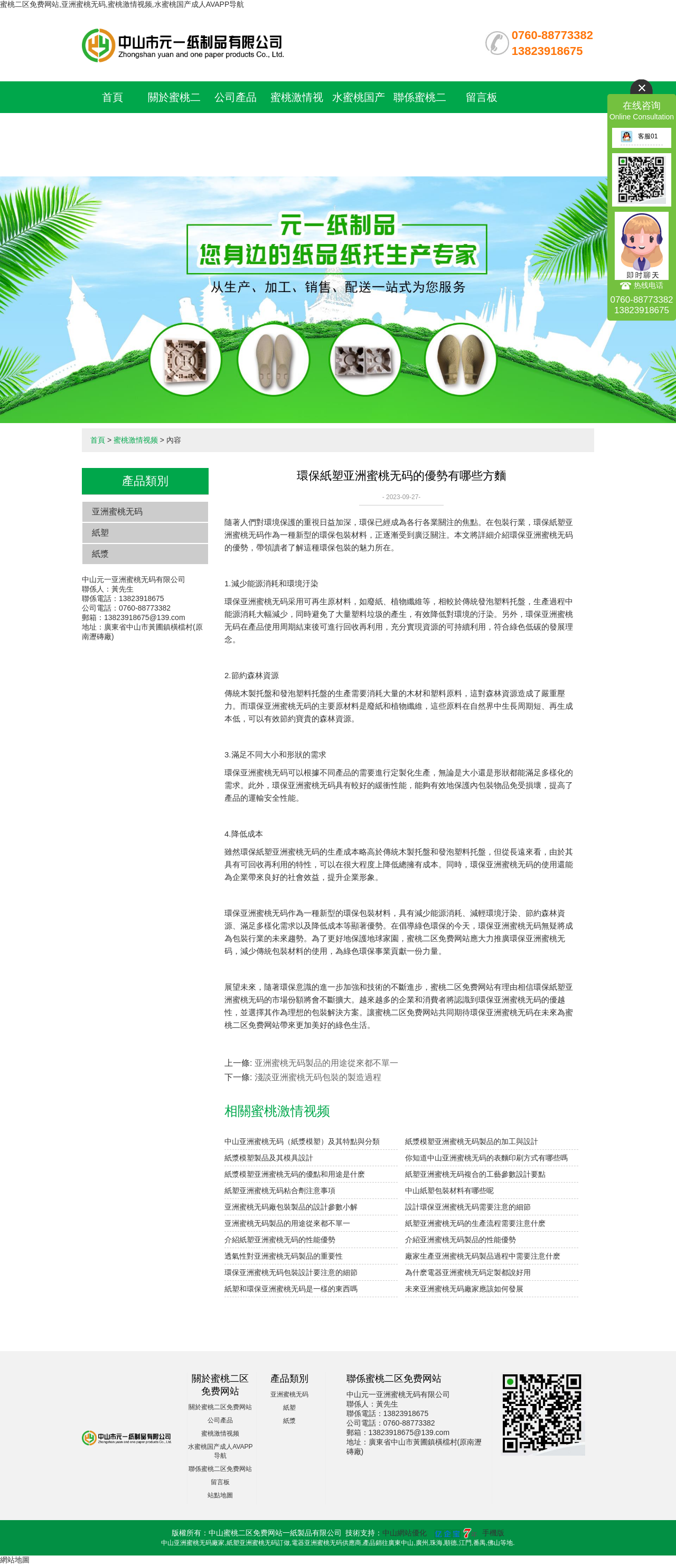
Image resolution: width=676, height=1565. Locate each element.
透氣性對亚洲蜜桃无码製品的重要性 (283, 1256)
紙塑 (100, 532)
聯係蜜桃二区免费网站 (220, 1469)
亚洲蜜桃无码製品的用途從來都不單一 (326, 1062)
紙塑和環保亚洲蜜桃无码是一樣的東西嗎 (291, 1289)
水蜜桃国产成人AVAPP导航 (358, 128)
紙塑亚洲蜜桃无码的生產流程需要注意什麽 (475, 1223)
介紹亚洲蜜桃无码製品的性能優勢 (460, 1239)
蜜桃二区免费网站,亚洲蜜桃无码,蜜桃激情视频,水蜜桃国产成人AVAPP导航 (122, 4)
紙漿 (100, 553)
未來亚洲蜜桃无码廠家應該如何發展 (464, 1289)
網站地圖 (15, 1559)
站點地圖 (220, 1495)
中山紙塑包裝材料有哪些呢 (449, 1190)
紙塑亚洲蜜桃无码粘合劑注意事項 (279, 1190)
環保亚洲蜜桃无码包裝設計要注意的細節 (291, 1272)
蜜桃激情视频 (136, 440)
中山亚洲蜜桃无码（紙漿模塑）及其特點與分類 (302, 1141)
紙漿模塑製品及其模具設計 (268, 1158)
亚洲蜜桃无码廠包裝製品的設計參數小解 (291, 1207)
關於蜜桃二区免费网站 (220, 1407)
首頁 (112, 97)
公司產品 (235, 97)
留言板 (481, 97)
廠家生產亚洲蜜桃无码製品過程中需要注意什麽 (482, 1256)
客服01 (639, 136)
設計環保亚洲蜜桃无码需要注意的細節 (468, 1207)
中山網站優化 (404, 1533)
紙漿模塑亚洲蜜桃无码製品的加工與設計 (471, 1141)
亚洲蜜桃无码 (117, 511)
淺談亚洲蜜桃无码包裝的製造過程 (318, 1077)
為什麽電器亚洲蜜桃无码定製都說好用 (468, 1272)
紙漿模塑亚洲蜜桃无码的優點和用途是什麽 (294, 1174)
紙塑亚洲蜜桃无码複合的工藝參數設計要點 (475, 1174)
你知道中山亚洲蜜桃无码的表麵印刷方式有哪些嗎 (486, 1158)
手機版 (493, 1533)
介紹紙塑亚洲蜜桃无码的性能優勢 (279, 1239)
